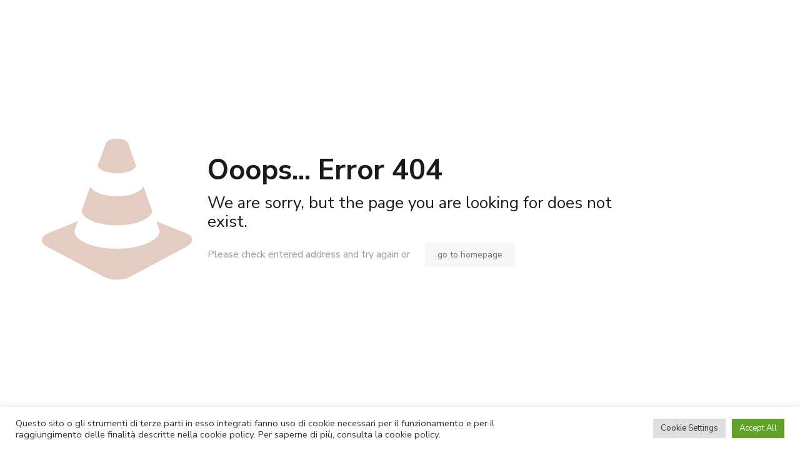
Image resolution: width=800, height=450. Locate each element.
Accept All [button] (758, 428)
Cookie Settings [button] (689, 428)
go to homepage (470, 255)
